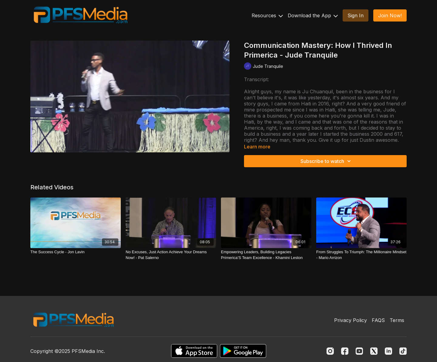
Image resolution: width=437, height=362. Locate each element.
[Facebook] (344, 351)
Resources (267, 15)
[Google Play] (243, 351)
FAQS (378, 320)
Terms (397, 320)
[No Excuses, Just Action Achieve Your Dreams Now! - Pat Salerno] (171, 255)
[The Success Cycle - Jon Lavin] (75, 252)
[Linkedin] (388, 351)
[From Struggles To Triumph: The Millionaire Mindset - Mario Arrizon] (361, 255)
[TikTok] (403, 351)
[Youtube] (359, 351)
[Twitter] (374, 351)
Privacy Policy (350, 320)
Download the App (313, 15)
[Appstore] (194, 351)
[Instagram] (330, 351)
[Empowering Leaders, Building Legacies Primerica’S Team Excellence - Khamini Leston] (266, 255)
